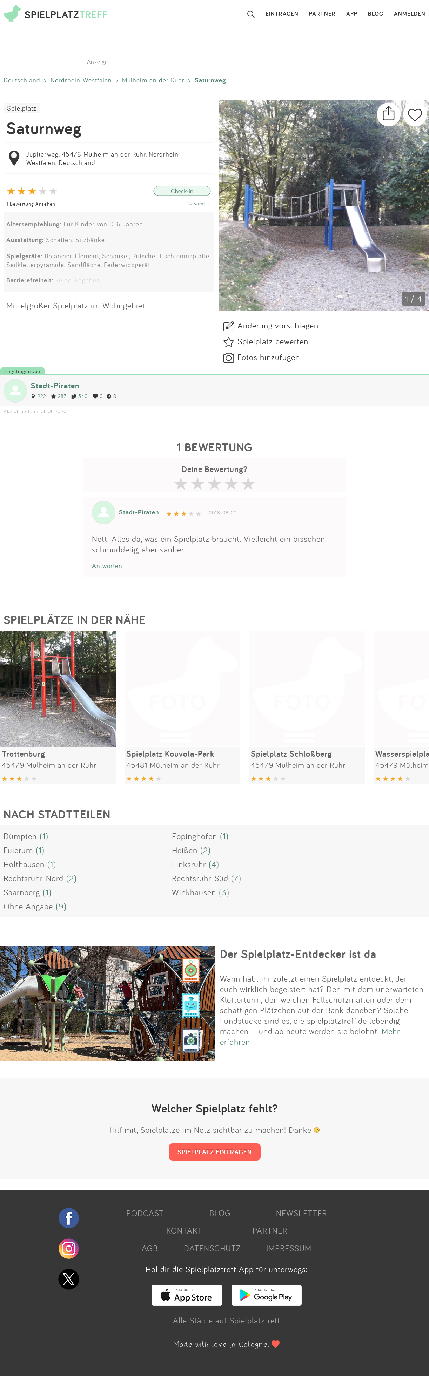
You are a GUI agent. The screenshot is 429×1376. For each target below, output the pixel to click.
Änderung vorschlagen (278, 325)
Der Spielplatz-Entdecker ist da (298, 954)
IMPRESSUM (288, 1248)
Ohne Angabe (28, 906)
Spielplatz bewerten (272, 341)
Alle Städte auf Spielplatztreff (226, 1320)
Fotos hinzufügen (268, 357)
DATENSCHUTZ (212, 1248)
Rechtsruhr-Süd (200, 878)
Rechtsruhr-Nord (33, 878)
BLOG (375, 14)
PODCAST (145, 1213)
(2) (205, 850)
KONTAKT (184, 1230)
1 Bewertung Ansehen (30, 203)
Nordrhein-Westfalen (81, 80)
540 (79, 396)
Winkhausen (194, 892)
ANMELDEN (409, 14)
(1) (44, 836)
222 (38, 396)
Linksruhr (189, 864)
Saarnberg (22, 892)
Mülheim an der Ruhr (153, 80)
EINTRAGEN (282, 14)
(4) (214, 864)
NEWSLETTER (301, 1213)
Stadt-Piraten (55, 385)
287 (58, 396)
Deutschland (22, 80)
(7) (236, 878)
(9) (61, 906)
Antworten (107, 565)
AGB (150, 1248)
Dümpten (20, 836)
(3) (224, 892)
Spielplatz (21, 108)
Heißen (184, 850)
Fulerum (18, 850)
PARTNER (322, 14)
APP (351, 14)
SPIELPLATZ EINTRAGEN (214, 1151)
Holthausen (24, 864)
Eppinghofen (194, 836)
